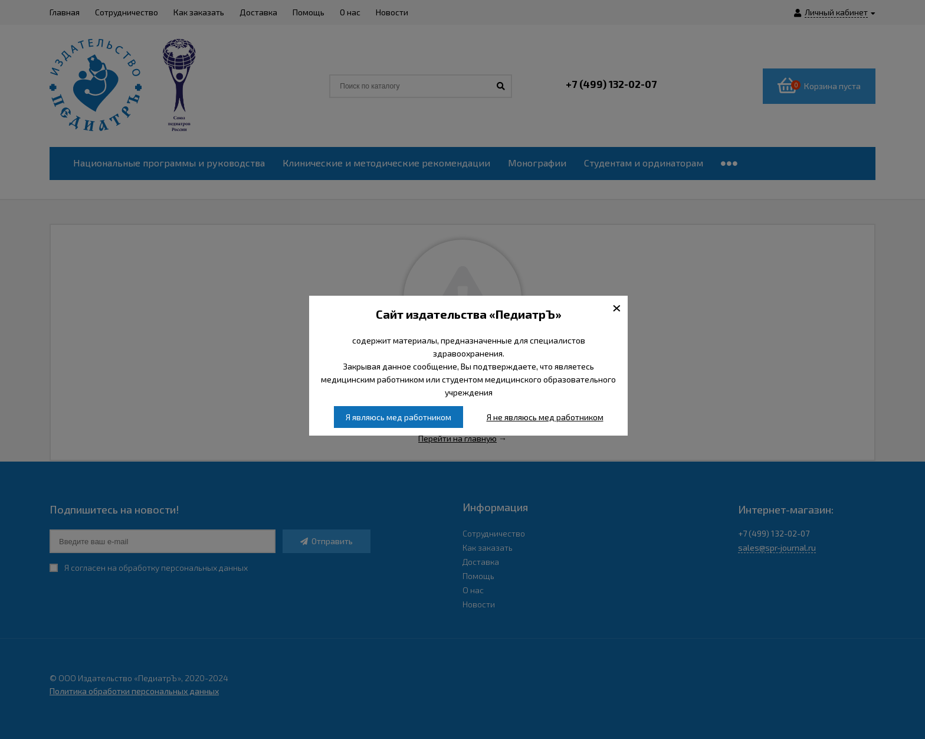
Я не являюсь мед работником (545, 417)
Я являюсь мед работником (398, 417)
